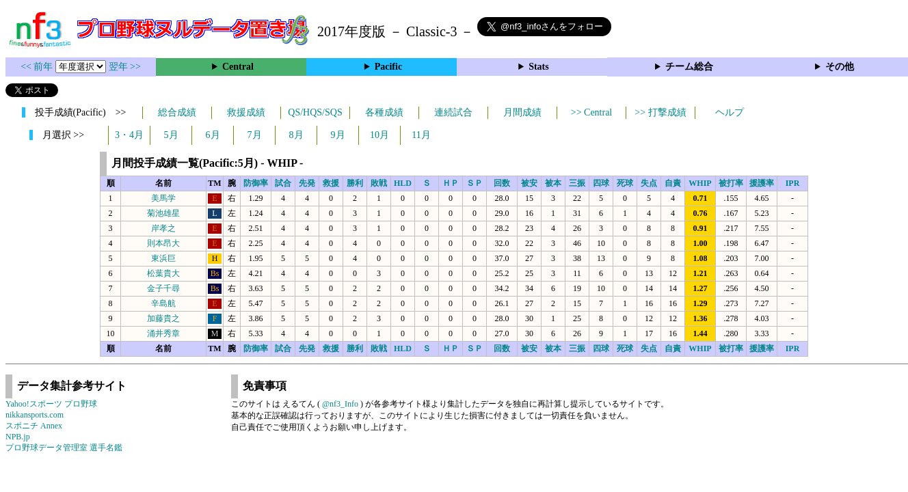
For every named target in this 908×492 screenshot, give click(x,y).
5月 (171, 135)
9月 (338, 135)
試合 (283, 183)
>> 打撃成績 (660, 112)
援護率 (761, 183)
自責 (673, 183)
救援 (331, 183)
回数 (502, 183)
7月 (255, 135)
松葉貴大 (163, 273)
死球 (625, 183)
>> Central (592, 112)
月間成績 (522, 112)
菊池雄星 (163, 213)
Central (238, 67)
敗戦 (379, 183)
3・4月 (129, 135)
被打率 (731, 183)
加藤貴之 (163, 318)
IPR (793, 183)
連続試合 (453, 112)
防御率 (255, 183)
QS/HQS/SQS (315, 112)
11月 (421, 135)
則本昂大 (163, 243)
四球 (601, 183)
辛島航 (163, 303)
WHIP (700, 183)
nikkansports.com (34, 415)
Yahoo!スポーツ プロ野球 (51, 404)
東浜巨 (163, 258)
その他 (839, 67)
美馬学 (163, 198)
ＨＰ (450, 183)
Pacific (388, 67)
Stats (539, 67)
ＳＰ (474, 183)
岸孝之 (163, 228)
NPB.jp (17, 436)
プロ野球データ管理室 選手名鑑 (63, 447)
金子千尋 (163, 288)
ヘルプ (729, 112)
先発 (307, 183)
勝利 (355, 183)
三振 (577, 183)
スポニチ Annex (33, 425)
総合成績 (177, 112)
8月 (296, 135)
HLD (403, 183)
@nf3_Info (340, 404)
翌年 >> (125, 67)
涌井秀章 (163, 333)
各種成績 (384, 112)
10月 (379, 135)
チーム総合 (689, 67)
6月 (213, 135)
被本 (553, 183)
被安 (529, 183)
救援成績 (246, 112)
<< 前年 (38, 67)
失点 (649, 183)
